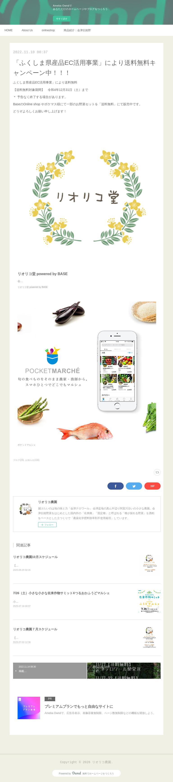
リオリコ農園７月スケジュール (35, 630)
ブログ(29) (18, 460)
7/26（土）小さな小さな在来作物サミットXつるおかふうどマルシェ (61, 593)
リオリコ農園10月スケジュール (35, 557)
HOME (9, 30)
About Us (27, 30)
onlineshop (48, 30)
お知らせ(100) (32, 460)
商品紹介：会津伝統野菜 (77, 30)
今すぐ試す (61, 19)
